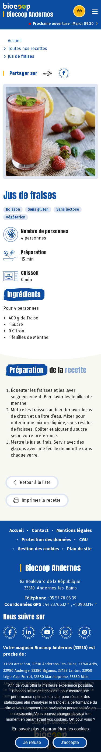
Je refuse (32, 742)
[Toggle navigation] (95, 13)
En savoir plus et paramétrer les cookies (50, 729)
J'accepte (70, 742)
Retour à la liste (32, 482)
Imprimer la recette (37, 500)
